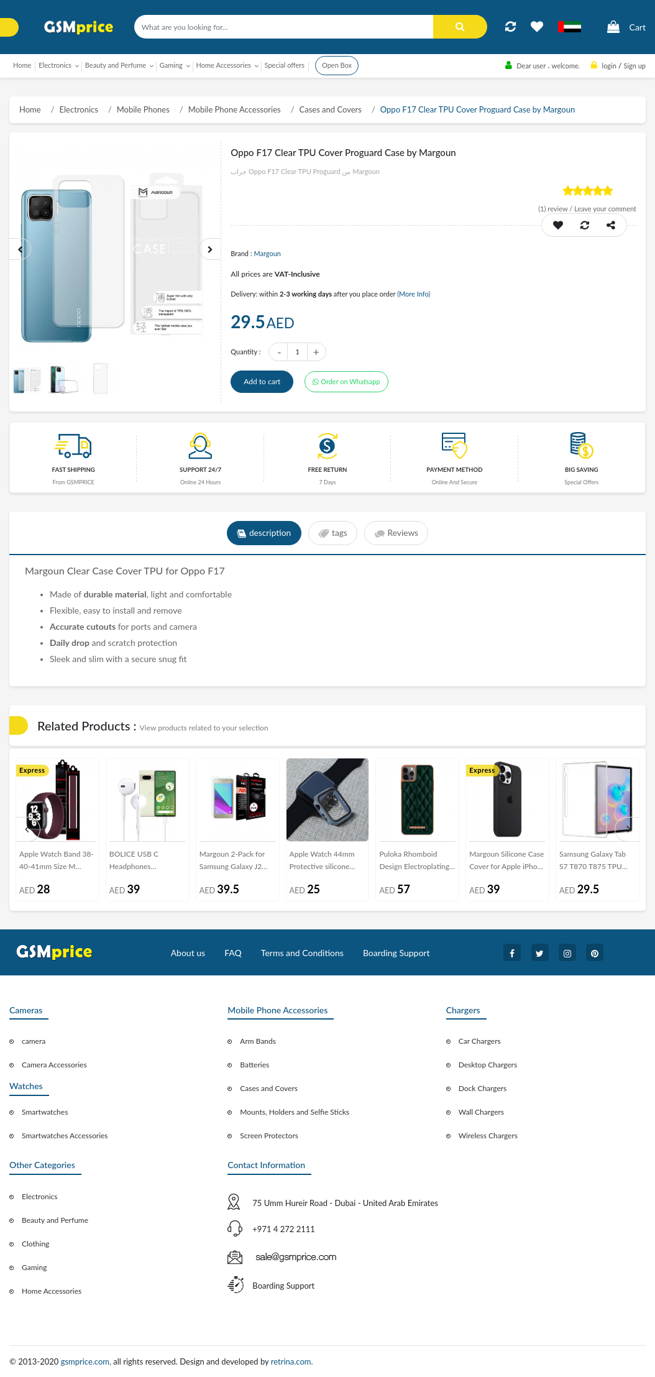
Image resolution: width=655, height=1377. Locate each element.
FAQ (233, 952)
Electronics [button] (55, 65)
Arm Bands (258, 1041)
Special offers (285, 65)
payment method (454, 469)
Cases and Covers (331, 109)
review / (556, 209)
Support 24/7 (200, 469)
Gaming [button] (171, 65)
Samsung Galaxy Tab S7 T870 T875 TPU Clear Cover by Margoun (592, 862)
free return (327, 469)
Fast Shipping (73, 469)
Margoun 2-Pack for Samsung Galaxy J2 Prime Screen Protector (237, 862)
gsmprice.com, (87, 1361)
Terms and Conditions (302, 952)
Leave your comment (605, 209)
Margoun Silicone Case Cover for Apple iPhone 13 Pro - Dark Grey (507, 862)
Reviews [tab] (397, 533)
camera (33, 1041)
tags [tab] (332, 533)
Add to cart (262, 381)
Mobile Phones (143, 109)
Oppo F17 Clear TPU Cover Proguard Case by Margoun (477, 109)
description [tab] (262, 533)
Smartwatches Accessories (65, 1135)
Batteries (254, 1064)
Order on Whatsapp (346, 381)
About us (188, 952)
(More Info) (413, 294)
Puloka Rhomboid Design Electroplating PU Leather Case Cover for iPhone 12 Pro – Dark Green (417, 862)
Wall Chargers (481, 1112)
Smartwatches (45, 1112)
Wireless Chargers (488, 1135)
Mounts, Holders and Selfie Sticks (294, 1112)
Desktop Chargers (488, 1064)
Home (22, 65)
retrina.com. (292, 1361)
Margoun (267, 253)
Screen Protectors (269, 1135)
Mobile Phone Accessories (234, 109)
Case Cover (118, 570)
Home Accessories (51, 1291)
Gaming (34, 1267)
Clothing (35, 1243)
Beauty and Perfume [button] (115, 65)
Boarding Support (396, 952)
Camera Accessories (54, 1064)
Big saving (581, 469)
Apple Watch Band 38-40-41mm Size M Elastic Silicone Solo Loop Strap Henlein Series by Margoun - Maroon (56, 862)
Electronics (79, 109)
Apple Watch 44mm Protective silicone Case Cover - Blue (322, 862)
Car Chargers (480, 1041)
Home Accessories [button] (223, 65)
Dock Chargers (483, 1088)
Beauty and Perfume (55, 1220)
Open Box (337, 65)
